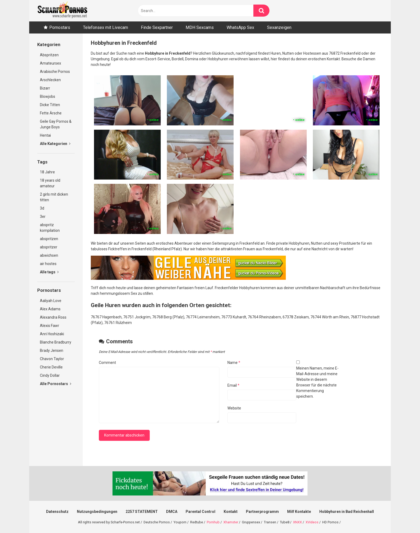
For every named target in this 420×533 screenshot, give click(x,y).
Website (234, 408)
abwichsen (49, 255)
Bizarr (45, 88)
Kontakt (231, 511)
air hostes (48, 264)
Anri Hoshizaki (52, 334)
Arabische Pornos (55, 71)
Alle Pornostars (55, 384)
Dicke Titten (50, 105)
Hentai (45, 135)
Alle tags (49, 272)
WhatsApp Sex (240, 27)
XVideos (312, 522)
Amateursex (50, 63)
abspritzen (49, 239)
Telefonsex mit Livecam (105, 27)
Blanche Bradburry (55, 342)
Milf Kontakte (299, 511)
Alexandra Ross (53, 317)
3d (42, 208)
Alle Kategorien (55, 143)
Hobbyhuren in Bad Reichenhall (346, 511)
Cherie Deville (51, 367)
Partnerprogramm (262, 511)
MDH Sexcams (200, 27)
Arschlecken (50, 80)
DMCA (171, 511)
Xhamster (230, 522)
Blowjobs (47, 96)
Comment (107, 362)
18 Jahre (47, 172)
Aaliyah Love (50, 301)
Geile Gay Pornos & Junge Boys (56, 124)
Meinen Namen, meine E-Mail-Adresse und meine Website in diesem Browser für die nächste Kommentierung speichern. (317, 382)
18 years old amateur (50, 183)
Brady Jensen (51, 350)
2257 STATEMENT (142, 511)
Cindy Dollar (50, 375)
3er (43, 216)
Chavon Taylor (52, 359)
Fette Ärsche (51, 113)
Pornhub (213, 522)
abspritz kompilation (50, 228)
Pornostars (59, 27)
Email (233, 385)
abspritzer (48, 247)
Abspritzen (49, 55)
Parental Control (200, 511)
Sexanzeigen (279, 27)
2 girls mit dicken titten (54, 197)
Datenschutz (57, 511)
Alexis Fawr (49, 325)
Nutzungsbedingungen (97, 511)
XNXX (297, 522)
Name (233, 362)
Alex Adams (50, 309)
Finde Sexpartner (157, 27)
